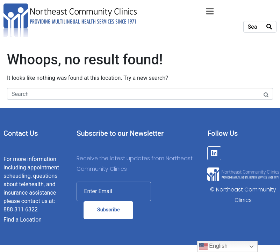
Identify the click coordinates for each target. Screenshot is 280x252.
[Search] (269, 26)
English (213, 246)
